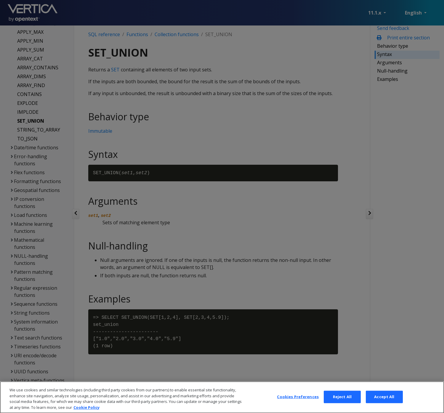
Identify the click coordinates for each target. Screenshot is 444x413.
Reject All (342, 404)
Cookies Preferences (297, 404)
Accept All (384, 404)
